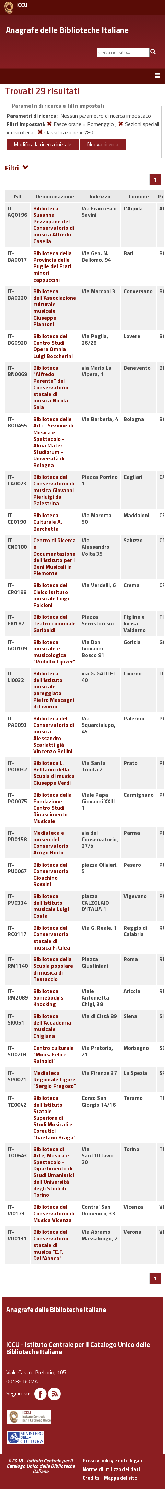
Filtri (17, 167)
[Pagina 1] (155, 179)
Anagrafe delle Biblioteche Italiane (67, 30)
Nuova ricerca (102, 144)
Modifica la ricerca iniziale (42, 144)
